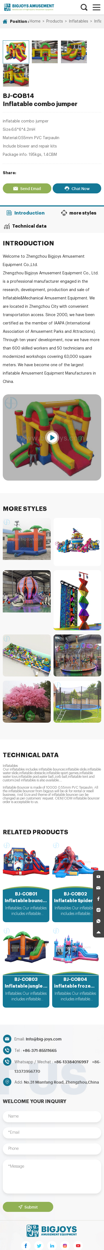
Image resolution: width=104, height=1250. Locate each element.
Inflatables (78, 21)
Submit (27, 1181)
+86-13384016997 (71, 1036)
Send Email (27, 161)
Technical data (26, 199)
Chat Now (77, 161)
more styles (77, 186)
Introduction (26, 186)
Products (54, 21)
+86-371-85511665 (40, 1025)
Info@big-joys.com (44, 1013)
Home (35, 21)
